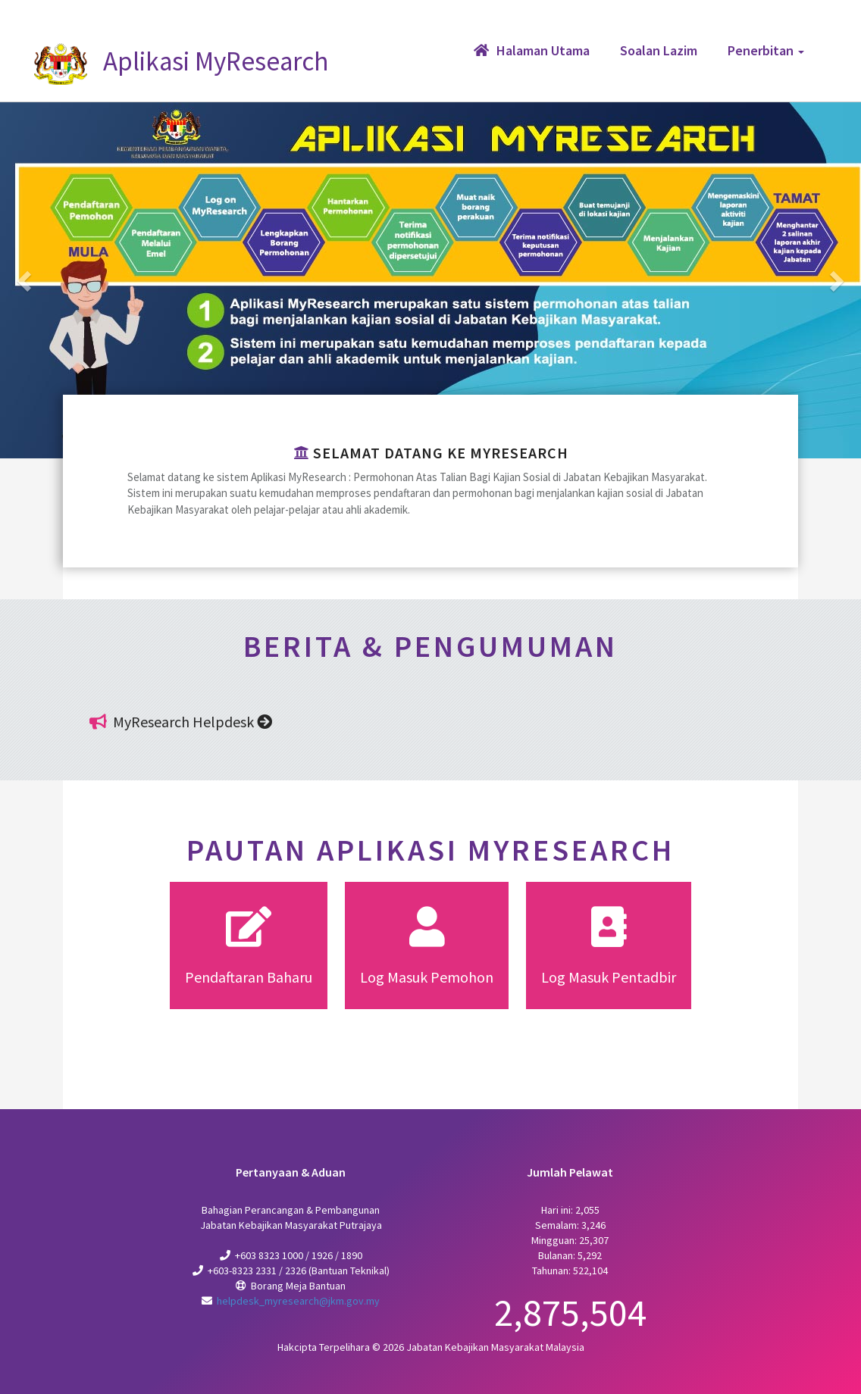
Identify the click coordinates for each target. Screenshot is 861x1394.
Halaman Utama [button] (532, 50)
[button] (26, 280)
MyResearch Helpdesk (192, 721)
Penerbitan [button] (766, 50)
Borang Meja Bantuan (298, 1285)
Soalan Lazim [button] (658, 50)
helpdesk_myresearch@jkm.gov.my (298, 1301)
